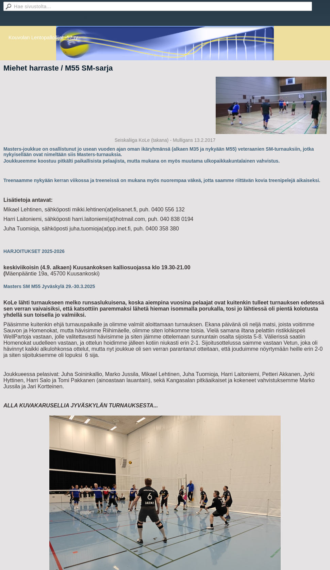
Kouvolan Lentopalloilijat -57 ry (43, 37)
